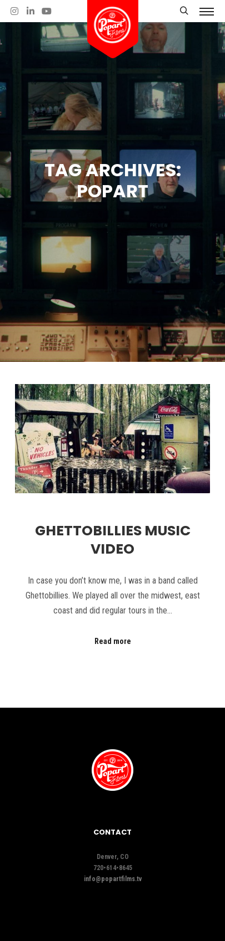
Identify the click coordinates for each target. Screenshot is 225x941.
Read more (112, 641)
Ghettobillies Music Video (113, 540)
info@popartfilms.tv (113, 879)
